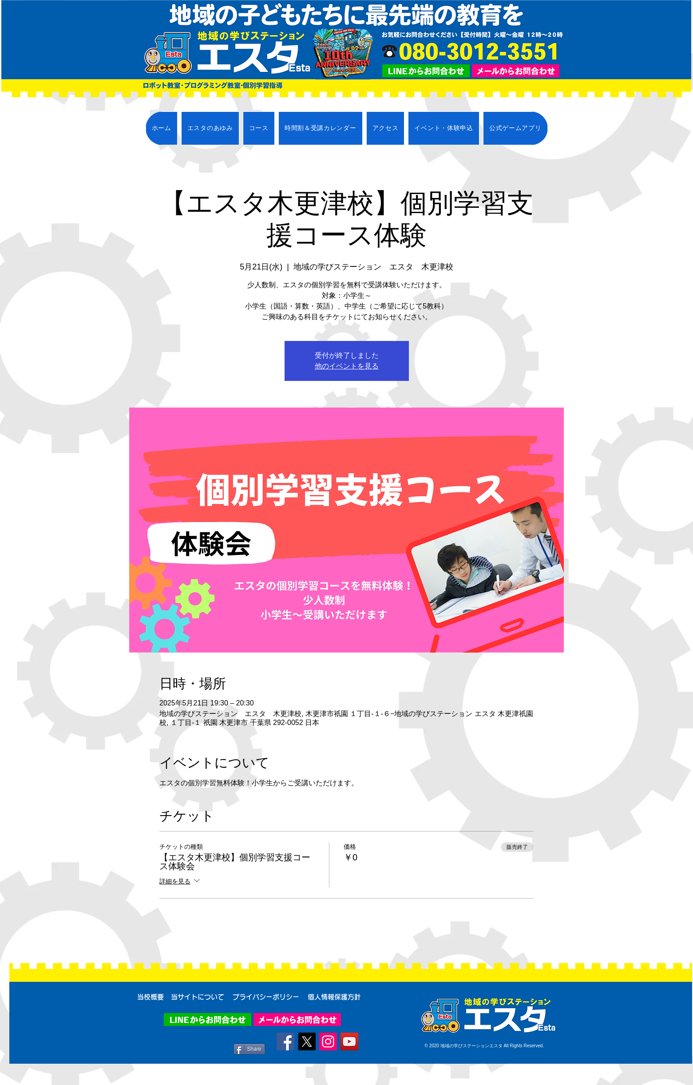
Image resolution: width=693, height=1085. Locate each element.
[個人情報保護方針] (334, 997)
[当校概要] (150, 997)
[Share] (249, 1049)
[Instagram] (328, 1041)
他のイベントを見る (347, 366)
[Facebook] (285, 1041)
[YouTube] (349, 1041)
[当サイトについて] (197, 997)
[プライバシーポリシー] (266, 997)
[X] (307, 1041)
